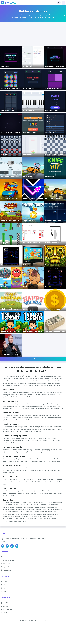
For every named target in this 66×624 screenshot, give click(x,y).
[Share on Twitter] (7, 546)
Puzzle (4, 588)
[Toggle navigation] (63, 3)
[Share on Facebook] (2, 546)
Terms (4, 613)
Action (4, 582)
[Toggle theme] (59, 2)
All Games (5, 564)
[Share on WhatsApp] (12, 546)
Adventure (5, 585)
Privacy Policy (6, 610)
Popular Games (7, 567)
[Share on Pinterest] (16, 546)
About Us (5, 603)
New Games (6, 570)
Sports (4, 591)
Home (4, 557)
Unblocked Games (8, 560)
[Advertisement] (33, 34)
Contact (4, 606)
